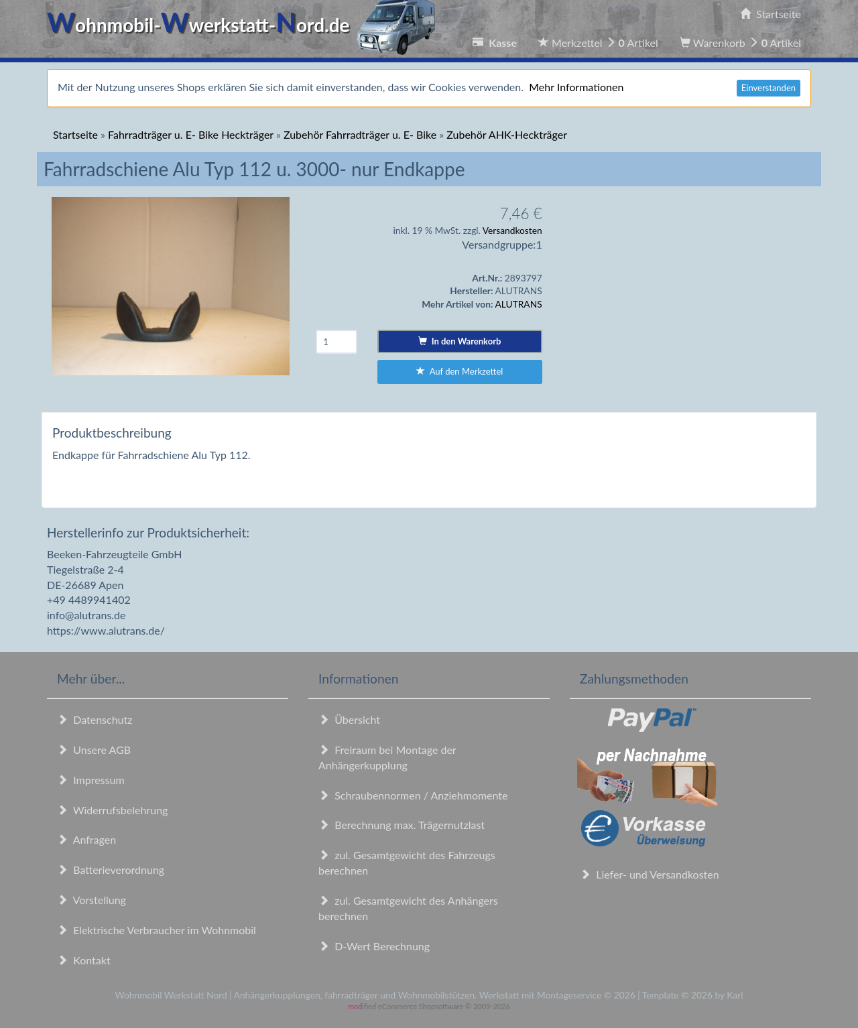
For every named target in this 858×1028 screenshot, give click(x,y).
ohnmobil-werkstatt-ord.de (245, 24)
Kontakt (84, 960)
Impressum (91, 779)
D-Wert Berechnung (374, 946)
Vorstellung (91, 899)
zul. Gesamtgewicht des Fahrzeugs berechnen (406, 862)
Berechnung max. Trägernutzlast (401, 824)
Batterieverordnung (110, 869)
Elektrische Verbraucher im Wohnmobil (156, 929)
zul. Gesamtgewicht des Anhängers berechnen (408, 908)
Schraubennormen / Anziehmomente (413, 795)
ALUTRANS (518, 304)
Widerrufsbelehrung (112, 810)
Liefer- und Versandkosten (649, 874)
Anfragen (86, 839)
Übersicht (349, 719)
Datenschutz (94, 719)
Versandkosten (512, 230)
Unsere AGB (94, 749)
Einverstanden (768, 87)
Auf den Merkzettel (459, 371)
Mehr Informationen (576, 86)
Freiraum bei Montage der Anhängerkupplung (387, 757)
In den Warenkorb (459, 341)
